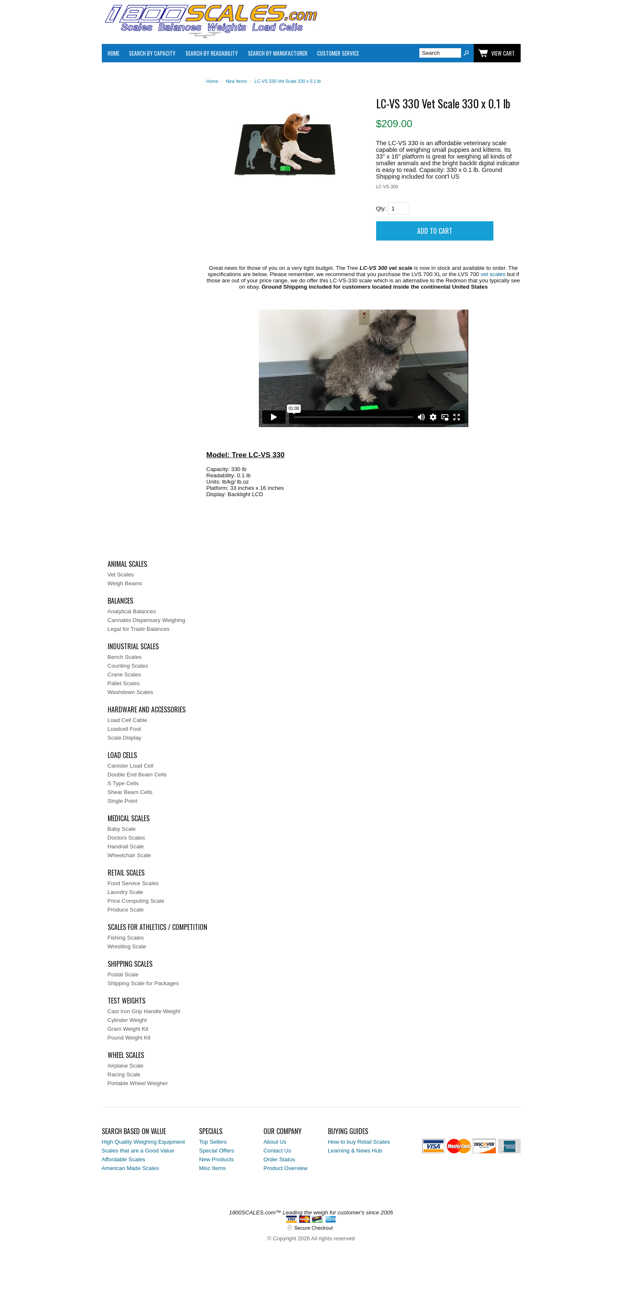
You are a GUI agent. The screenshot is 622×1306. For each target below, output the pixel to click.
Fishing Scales (126, 938)
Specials (210, 1131)
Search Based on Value (134, 1131)
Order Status (279, 1159)
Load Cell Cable (127, 720)
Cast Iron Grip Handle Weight (144, 1011)
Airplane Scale (126, 1066)
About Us (274, 1142)
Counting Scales (128, 666)
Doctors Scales (126, 838)
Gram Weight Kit (128, 1029)
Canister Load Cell (131, 766)
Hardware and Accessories (147, 709)
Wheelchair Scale (129, 855)
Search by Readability (212, 53)
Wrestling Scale (127, 946)
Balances (120, 601)
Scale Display (125, 738)
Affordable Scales (123, 1159)
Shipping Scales (130, 964)
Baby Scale (122, 829)
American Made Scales (130, 1168)
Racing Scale (124, 1074)
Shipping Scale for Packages (143, 983)
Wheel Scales (126, 1055)
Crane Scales (124, 674)
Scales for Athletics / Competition (157, 927)
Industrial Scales (133, 646)
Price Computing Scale (136, 901)
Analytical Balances (132, 611)
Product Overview (285, 1168)
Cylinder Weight (127, 1020)
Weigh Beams (125, 583)
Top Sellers (213, 1142)
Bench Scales (125, 657)
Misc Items (212, 1168)
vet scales (492, 274)
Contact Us (277, 1150)
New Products (216, 1159)
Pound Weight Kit (129, 1038)
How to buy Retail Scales (359, 1142)
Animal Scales (127, 564)
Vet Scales (121, 574)
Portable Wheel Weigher (138, 1083)
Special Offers (216, 1150)
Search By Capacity (152, 53)
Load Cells (122, 755)
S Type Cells (123, 783)
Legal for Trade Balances (139, 629)
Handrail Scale (126, 846)
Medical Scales (129, 818)
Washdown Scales (130, 692)
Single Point (122, 801)
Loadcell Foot (124, 729)
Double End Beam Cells (137, 774)
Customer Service (338, 53)
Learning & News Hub (355, 1150)
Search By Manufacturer (277, 53)
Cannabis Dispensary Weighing (147, 620)
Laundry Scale (125, 892)
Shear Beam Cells (130, 792)
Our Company (282, 1131)
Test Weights (126, 1001)
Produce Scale (126, 910)
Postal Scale (123, 974)
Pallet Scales (124, 683)
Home (113, 53)
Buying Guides (348, 1131)
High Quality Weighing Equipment (143, 1142)
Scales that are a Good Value (138, 1150)
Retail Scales (126, 873)
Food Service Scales (133, 883)
